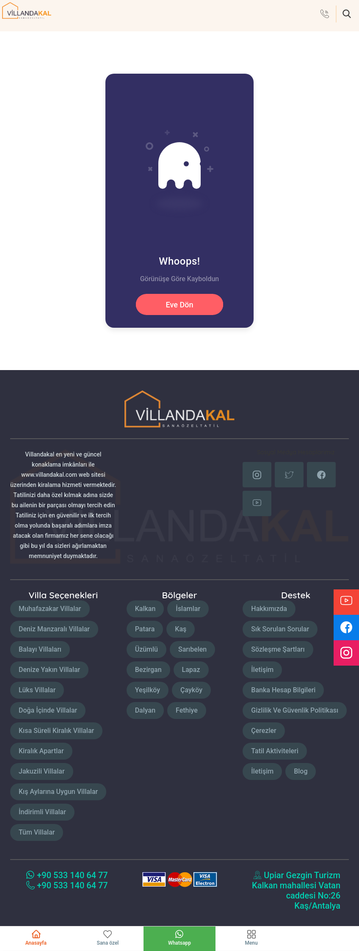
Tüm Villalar (37, 832)
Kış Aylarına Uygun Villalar (58, 792)
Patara (145, 629)
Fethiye (187, 710)
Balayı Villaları (40, 649)
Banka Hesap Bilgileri (283, 690)
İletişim (262, 670)
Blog (300, 771)
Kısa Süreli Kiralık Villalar (56, 731)
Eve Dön (179, 304)
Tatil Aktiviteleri (274, 751)
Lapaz (191, 670)
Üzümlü (146, 649)
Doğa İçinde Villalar (48, 710)
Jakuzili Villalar (42, 771)
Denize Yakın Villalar (49, 670)
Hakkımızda (269, 609)
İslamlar (188, 609)
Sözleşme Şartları (277, 649)
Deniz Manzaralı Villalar (54, 629)
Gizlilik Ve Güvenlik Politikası (294, 710)
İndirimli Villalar (42, 812)
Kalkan (145, 609)
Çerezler (263, 731)
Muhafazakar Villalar (50, 609)
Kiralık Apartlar (41, 751)
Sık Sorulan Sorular (280, 629)
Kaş (180, 629)
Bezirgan (148, 670)
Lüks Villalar (37, 690)
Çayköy (191, 690)
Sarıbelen (192, 649)
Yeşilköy (147, 690)
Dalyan (145, 710)
